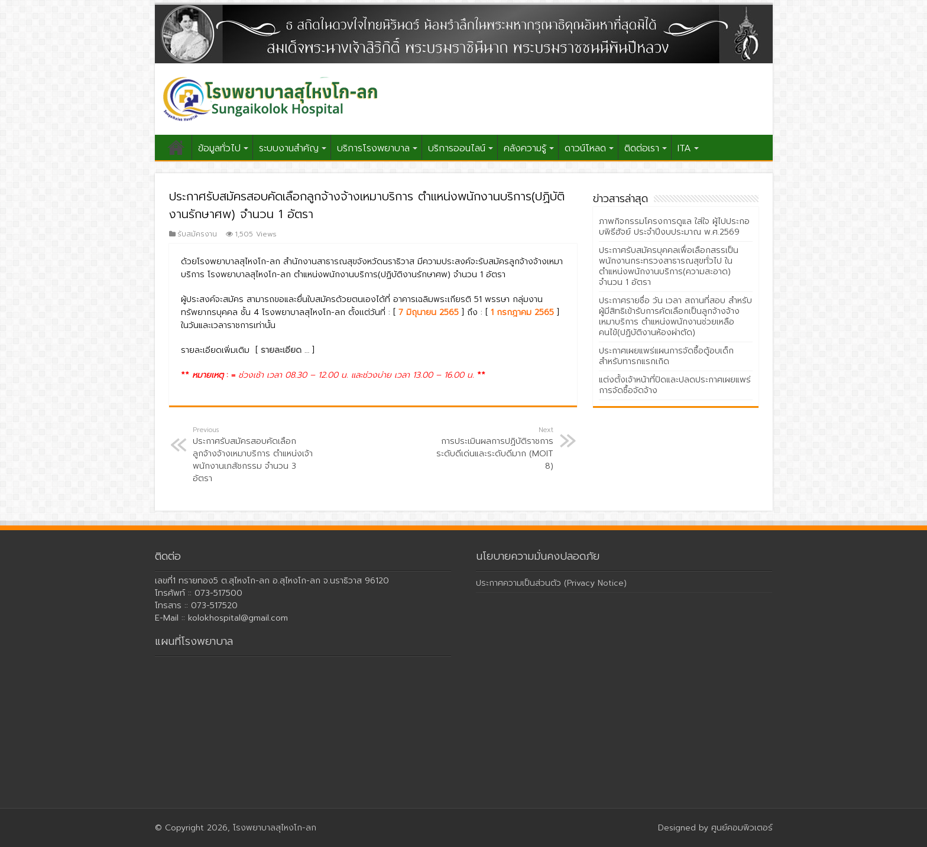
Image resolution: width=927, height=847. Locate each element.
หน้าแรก (176, 147)
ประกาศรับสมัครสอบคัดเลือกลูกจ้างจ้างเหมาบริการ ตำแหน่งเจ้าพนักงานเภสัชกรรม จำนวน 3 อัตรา (253, 455)
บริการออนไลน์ (456, 148)
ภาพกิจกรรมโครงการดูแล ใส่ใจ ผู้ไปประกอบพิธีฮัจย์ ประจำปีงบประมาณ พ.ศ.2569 (674, 226)
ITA (684, 148)
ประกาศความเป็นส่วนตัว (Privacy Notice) (551, 583)
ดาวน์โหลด (585, 148)
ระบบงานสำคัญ (289, 148)
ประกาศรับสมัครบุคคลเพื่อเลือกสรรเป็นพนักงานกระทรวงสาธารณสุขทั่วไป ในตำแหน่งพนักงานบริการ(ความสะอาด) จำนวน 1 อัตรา (668, 266)
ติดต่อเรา (641, 148)
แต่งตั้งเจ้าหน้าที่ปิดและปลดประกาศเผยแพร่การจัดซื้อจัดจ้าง (675, 385)
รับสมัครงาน (197, 234)
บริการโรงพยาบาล (373, 148)
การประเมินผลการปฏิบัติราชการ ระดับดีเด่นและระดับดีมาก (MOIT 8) (492, 448)
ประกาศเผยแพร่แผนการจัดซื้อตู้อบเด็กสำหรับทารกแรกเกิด (666, 356)
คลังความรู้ (525, 148)
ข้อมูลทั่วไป (219, 148)
